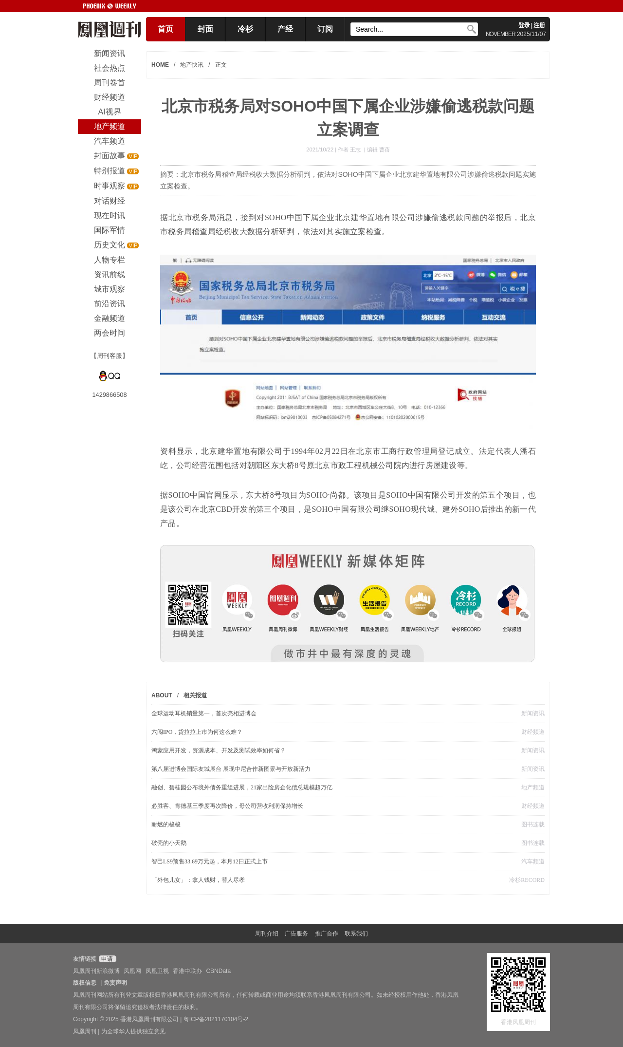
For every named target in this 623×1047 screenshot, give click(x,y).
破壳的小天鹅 (168, 843)
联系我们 (356, 933)
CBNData (218, 971)
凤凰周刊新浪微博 (96, 971)
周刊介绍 (266, 933)
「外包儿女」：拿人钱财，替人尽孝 (198, 880)
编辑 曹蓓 (378, 149)
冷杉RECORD (527, 880)
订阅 (325, 29)
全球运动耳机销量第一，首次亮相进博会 (204, 713)
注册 (539, 25)
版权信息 (84, 982)
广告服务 (296, 933)
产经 (285, 29)
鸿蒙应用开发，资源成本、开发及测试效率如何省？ (218, 750)
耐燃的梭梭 (166, 824)
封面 (205, 29)
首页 (165, 29)
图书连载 (533, 824)
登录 (524, 25)
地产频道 (533, 787)
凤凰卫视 (157, 971)
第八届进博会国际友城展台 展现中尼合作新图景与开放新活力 (231, 769)
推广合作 (326, 933)
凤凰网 (132, 971)
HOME (160, 64)
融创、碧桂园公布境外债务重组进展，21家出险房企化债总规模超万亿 (241, 787)
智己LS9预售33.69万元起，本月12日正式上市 (209, 861)
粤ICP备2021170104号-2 (215, 1019)
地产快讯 (191, 64)
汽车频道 (533, 861)
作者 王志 (350, 149)
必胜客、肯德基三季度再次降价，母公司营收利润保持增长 (227, 806)
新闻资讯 (533, 713)
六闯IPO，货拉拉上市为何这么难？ (196, 732)
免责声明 (115, 982)
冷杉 (245, 29)
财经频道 (533, 732)
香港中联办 (187, 971)
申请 (106, 958)
